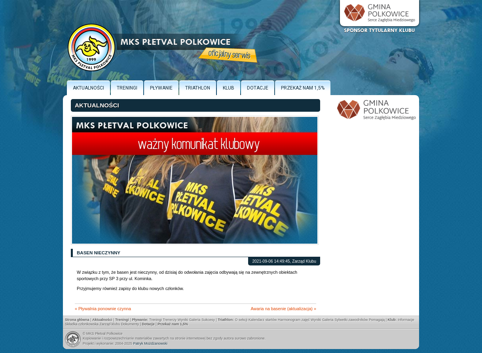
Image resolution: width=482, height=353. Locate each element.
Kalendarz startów (263, 320)
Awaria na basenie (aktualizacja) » (283, 308)
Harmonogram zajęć (294, 320)
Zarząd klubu (110, 324)
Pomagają (377, 320)
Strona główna (77, 320)
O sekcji (241, 320)
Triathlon (197, 88)
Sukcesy (208, 320)
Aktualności (88, 88)
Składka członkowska (82, 324)
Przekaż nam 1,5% (302, 88)
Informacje (406, 320)
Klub (228, 88)
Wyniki (183, 320)
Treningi (127, 88)
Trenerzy (169, 320)
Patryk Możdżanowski (150, 343)
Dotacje (257, 88)
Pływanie (161, 88)
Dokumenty (130, 324)
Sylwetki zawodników (351, 320)
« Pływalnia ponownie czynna (103, 308)
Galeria (195, 320)
